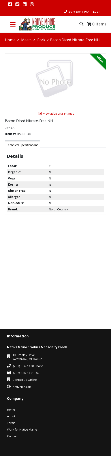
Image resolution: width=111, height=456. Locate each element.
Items (99, 24)
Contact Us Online (25, 380)
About (11, 416)
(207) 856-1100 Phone (28, 366)
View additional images (58, 113)
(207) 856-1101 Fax (26, 373)
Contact (12, 436)
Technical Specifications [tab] (22, 145)
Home (10, 39)
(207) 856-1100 (78, 11)
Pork (41, 39)
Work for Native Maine (22, 429)
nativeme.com (22, 387)
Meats (26, 39)
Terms (11, 423)
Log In (97, 11)
